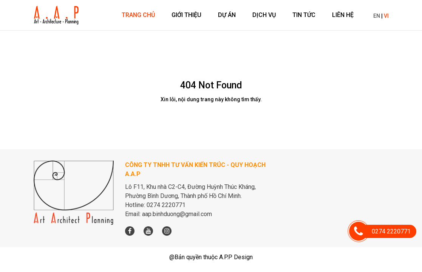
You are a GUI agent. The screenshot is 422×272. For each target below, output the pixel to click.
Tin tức (303, 15)
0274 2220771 (385, 231)
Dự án (227, 15)
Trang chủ (138, 15)
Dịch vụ (264, 15)
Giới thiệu (186, 15)
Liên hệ (343, 15)
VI (386, 16)
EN (376, 16)
